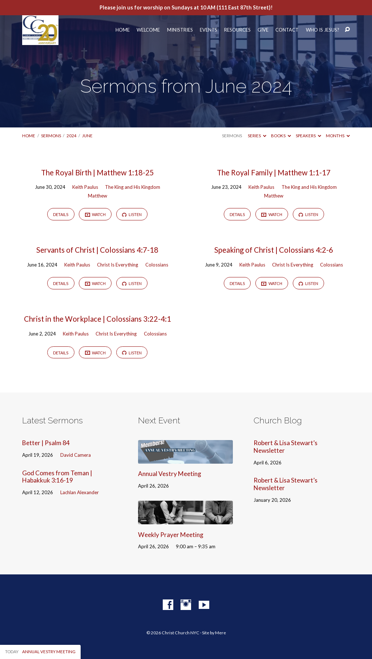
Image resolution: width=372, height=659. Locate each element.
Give (263, 30)
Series (257, 135)
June (87, 135)
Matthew (97, 196)
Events (208, 30)
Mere (220, 632)
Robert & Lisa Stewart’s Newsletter (286, 446)
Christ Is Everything (117, 265)
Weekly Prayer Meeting (170, 534)
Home (123, 30)
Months (338, 135)
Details (60, 214)
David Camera (75, 455)
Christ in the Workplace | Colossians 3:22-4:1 (97, 318)
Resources (237, 30)
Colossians (156, 265)
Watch (95, 214)
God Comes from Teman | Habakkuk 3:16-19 (57, 476)
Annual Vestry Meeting (169, 473)
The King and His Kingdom (132, 187)
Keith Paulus (85, 187)
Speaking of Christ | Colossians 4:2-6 (273, 249)
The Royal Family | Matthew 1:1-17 (274, 172)
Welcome (148, 30)
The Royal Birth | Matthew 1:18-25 (97, 172)
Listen (132, 214)
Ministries (180, 30)
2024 (71, 135)
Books (281, 135)
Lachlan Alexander (79, 492)
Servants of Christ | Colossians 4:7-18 (97, 249)
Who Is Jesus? (322, 30)
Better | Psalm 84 (46, 443)
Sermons (51, 135)
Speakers (308, 135)
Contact (287, 30)
